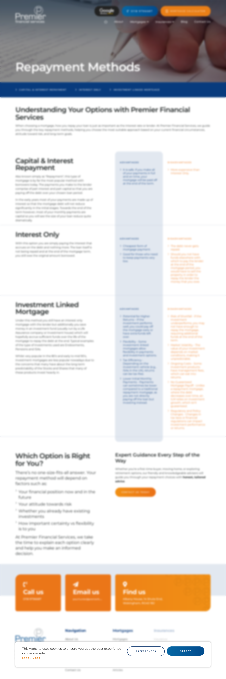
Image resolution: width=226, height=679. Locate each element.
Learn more (31, 658)
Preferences (146, 651)
